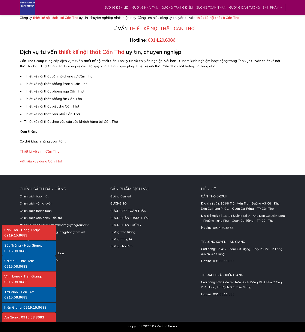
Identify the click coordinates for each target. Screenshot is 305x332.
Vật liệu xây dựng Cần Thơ (41, 161)
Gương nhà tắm (121, 246)
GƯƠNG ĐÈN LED (116, 7)
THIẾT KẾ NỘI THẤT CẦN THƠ (162, 28)
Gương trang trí (121, 239)
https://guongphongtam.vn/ (66, 232)
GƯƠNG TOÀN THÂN (211, 7)
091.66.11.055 (223, 261)
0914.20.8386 (161, 40)
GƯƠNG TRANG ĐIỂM (177, 7)
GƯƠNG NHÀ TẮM (145, 7)
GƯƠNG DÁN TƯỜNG (244, 7)
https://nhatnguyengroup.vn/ (69, 225)
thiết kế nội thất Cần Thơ (91, 51)
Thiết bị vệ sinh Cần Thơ (39, 151)
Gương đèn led (120, 196)
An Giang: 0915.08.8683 (24, 317)
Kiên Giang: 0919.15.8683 (25, 307)
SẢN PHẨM (272, 7)
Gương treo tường (122, 232)
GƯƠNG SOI (118, 203)
